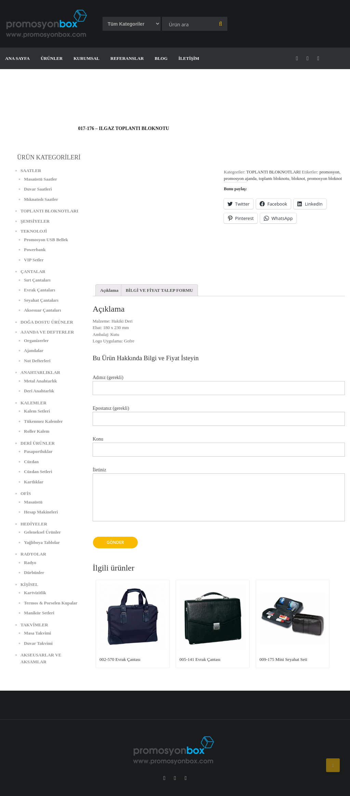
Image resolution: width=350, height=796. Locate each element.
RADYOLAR (33, 554)
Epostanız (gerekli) (219, 414)
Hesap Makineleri (41, 511)
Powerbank (35, 249)
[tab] (109, 290)
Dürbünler (34, 572)
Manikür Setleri (39, 612)
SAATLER (31, 170)
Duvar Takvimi (38, 643)
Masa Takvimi (37, 633)
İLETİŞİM (188, 58)
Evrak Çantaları (39, 289)
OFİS (26, 493)
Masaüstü (33, 502)
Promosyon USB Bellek (46, 239)
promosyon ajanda (240, 178)
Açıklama (109, 290)
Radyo (30, 562)
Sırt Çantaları (37, 280)
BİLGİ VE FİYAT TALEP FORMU (159, 290)
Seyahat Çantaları (41, 300)
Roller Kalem (37, 431)
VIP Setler (33, 259)
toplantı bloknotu (274, 178)
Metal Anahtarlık (40, 380)
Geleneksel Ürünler (42, 532)
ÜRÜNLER (52, 58)
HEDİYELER (34, 523)
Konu (219, 444)
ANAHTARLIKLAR (40, 372)
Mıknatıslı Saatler (41, 199)
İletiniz (219, 498)
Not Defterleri (37, 360)
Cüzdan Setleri (38, 471)
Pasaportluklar (38, 451)
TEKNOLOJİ (34, 231)
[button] (48, 24)
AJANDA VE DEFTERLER (47, 332)
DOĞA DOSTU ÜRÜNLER (47, 322)
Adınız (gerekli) (219, 383)
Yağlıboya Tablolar (42, 542)
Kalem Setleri (37, 411)
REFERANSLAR (127, 58)
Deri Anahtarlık (39, 390)
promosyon (329, 171)
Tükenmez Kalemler (43, 421)
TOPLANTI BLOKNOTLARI (273, 171)
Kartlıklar (33, 481)
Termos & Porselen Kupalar (51, 602)
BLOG (161, 58)
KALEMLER (33, 402)
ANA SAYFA (17, 58)
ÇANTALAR (33, 271)
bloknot (298, 178)
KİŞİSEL (29, 584)
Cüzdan (31, 461)
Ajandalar (33, 350)
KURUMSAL (86, 58)
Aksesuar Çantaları (42, 310)
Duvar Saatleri (38, 189)
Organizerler (36, 340)
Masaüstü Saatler (40, 179)
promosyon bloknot (324, 178)
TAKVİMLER (34, 624)
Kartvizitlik (35, 592)
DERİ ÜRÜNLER (38, 443)
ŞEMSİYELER (35, 221)
